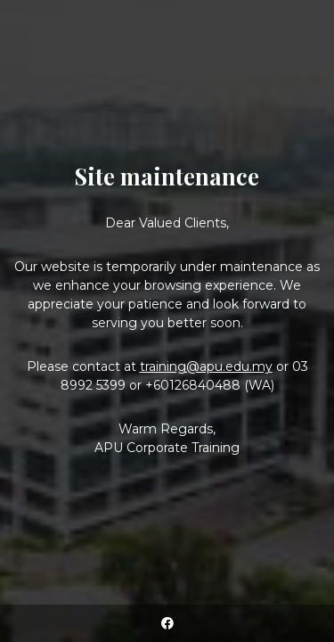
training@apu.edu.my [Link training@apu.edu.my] (206, 366)
